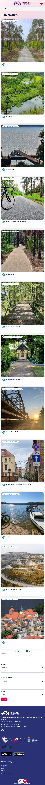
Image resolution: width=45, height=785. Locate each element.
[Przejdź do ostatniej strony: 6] (35, 651)
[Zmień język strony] (41, 3)
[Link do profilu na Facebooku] (2, 730)
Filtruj (4, 699)
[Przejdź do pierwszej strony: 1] (10, 651)
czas (2, 657)
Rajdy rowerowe (5, 767)
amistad (25, 783)
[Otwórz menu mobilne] (25, 781)
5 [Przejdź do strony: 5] (26, 651)
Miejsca (3, 770)
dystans (3, 664)
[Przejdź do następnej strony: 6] (32, 651)
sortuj (3, 692)
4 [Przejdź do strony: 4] (23, 651)
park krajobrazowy (7, 677)
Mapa (2, 772)
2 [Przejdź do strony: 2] (18, 651)
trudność (4, 671)
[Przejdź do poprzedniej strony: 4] (13, 651)
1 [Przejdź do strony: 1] (15, 651)
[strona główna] (2, 9)
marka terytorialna (7, 685)
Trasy (7, 9)
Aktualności (4, 765)
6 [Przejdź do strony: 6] (29, 651)
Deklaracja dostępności (8, 774)
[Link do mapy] (20, 781)
